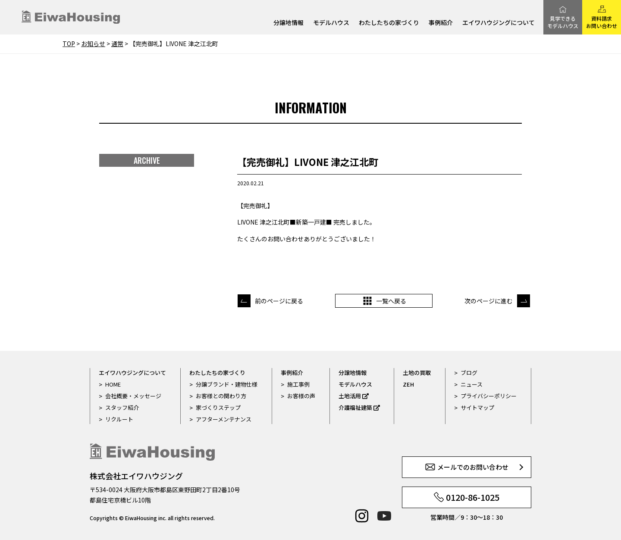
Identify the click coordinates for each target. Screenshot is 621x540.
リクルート (119, 419)
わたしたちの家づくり (389, 23)
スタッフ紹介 (122, 407)
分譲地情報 (288, 23)
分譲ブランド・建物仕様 (226, 384)
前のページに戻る (279, 301)
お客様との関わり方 (221, 396)
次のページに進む (488, 301)
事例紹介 (441, 23)
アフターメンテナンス (223, 419)
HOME (113, 384)
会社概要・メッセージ (133, 396)
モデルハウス (331, 23)
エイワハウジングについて (498, 23)
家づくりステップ (218, 407)
